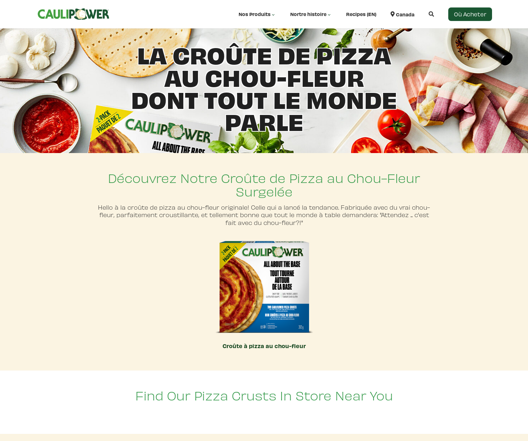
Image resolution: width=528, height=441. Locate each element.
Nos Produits (257, 14)
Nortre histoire (311, 14)
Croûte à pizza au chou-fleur (264, 345)
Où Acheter (470, 14)
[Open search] (424, 14)
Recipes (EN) (361, 14)
